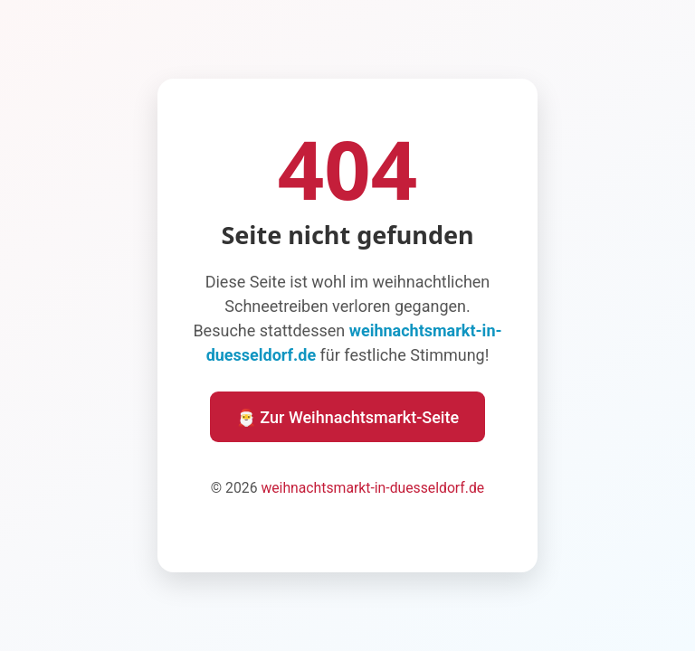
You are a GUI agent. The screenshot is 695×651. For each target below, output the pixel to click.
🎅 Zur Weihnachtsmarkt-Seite (347, 417)
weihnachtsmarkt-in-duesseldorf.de (372, 487)
